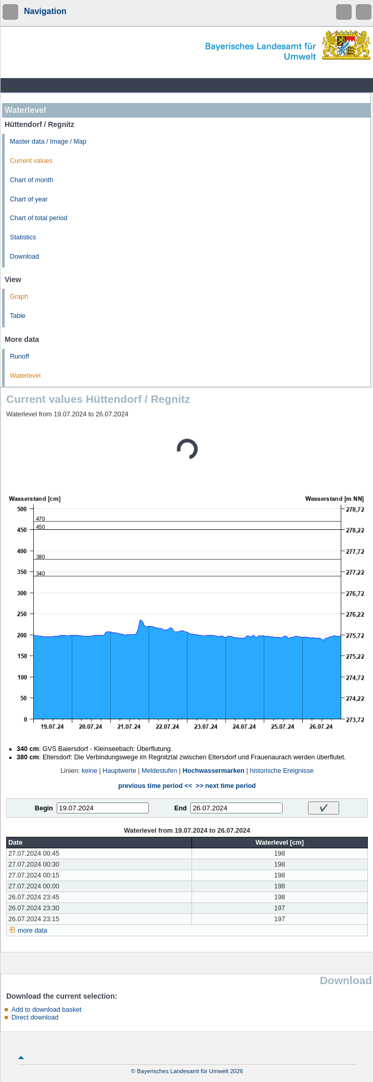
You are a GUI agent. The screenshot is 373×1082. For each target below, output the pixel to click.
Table (17, 316)
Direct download (34, 1017)
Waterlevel (25, 375)
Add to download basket (46, 1009)
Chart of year (29, 199)
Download (24, 256)
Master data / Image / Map (48, 141)
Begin (44, 808)
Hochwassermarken (214, 770)
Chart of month (31, 180)
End (180, 808)
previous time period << (155, 786)
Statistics (23, 237)
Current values (31, 160)
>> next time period (225, 786)
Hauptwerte (119, 770)
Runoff (19, 356)
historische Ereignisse (282, 770)
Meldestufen (159, 770)
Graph (19, 296)
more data (32, 930)
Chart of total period (39, 218)
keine (89, 770)
